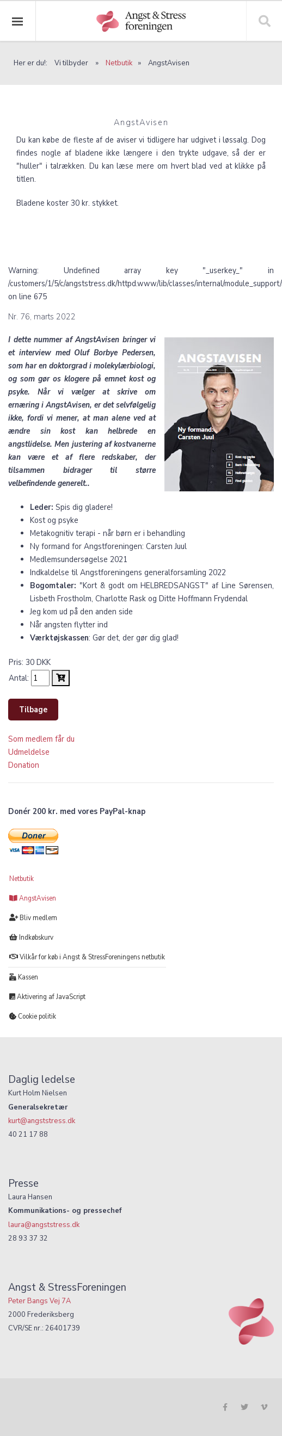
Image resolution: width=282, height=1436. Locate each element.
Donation (23, 765)
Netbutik (119, 63)
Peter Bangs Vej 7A (39, 1301)
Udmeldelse (29, 752)
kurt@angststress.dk (41, 1120)
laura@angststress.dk (43, 1224)
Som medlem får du (41, 739)
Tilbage (33, 709)
